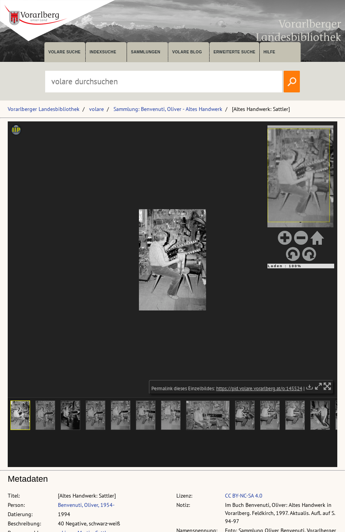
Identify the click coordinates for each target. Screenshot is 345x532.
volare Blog (187, 52)
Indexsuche (103, 52)
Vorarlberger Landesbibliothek (43, 109)
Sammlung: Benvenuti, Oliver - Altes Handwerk (167, 109)
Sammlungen (145, 52)
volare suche (64, 52)
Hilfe (270, 52)
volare (96, 109)
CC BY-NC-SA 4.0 (243, 495)
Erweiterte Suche (234, 52)
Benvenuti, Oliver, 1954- (86, 504)
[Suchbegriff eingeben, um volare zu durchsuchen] (163, 81)
